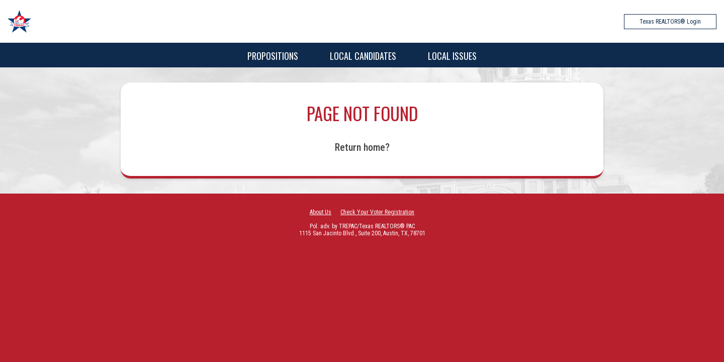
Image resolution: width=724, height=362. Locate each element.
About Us (320, 212)
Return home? (362, 147)
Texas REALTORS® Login (670, 21)
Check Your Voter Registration (377, 212)
